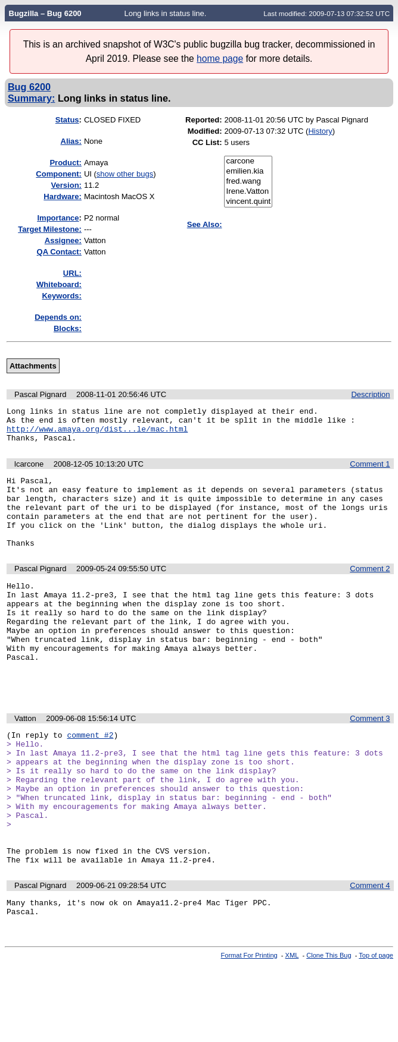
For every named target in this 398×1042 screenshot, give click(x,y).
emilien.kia (248, 171)
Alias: (71, 141)
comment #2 (90, 781)
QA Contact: (59, 251)
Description (370, 394)
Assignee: (63, 240)
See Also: (204, 224)
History (320, 131)
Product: (65, 162)
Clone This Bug (328, 1031)
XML (292, 1031)
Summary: (31, 98)
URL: (72, 273)
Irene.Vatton (248, 192)
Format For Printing (249, 1031)
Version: (66, 185)
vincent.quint (248, 202)
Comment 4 (370, 956)
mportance (58, 217)
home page (220, 58)
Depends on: (58, 317)
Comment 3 (370, 762)
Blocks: (68, 328)
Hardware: (62, 196)
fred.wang (248, 182)
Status (67, 119)
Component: (59, 173)
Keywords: (61, 295)
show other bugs (125, 173)
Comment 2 (370, 589)
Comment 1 (370, 471)
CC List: (207, 142)
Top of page (376, 1031)
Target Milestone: (50, 229)
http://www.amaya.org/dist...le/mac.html (97, 434)
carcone (248, 161)
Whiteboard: (59, 284)
